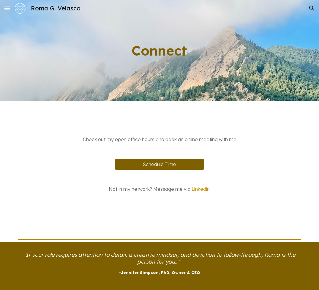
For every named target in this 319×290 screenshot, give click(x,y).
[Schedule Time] (159, 164)
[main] (159, 50)
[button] (7, 8)
